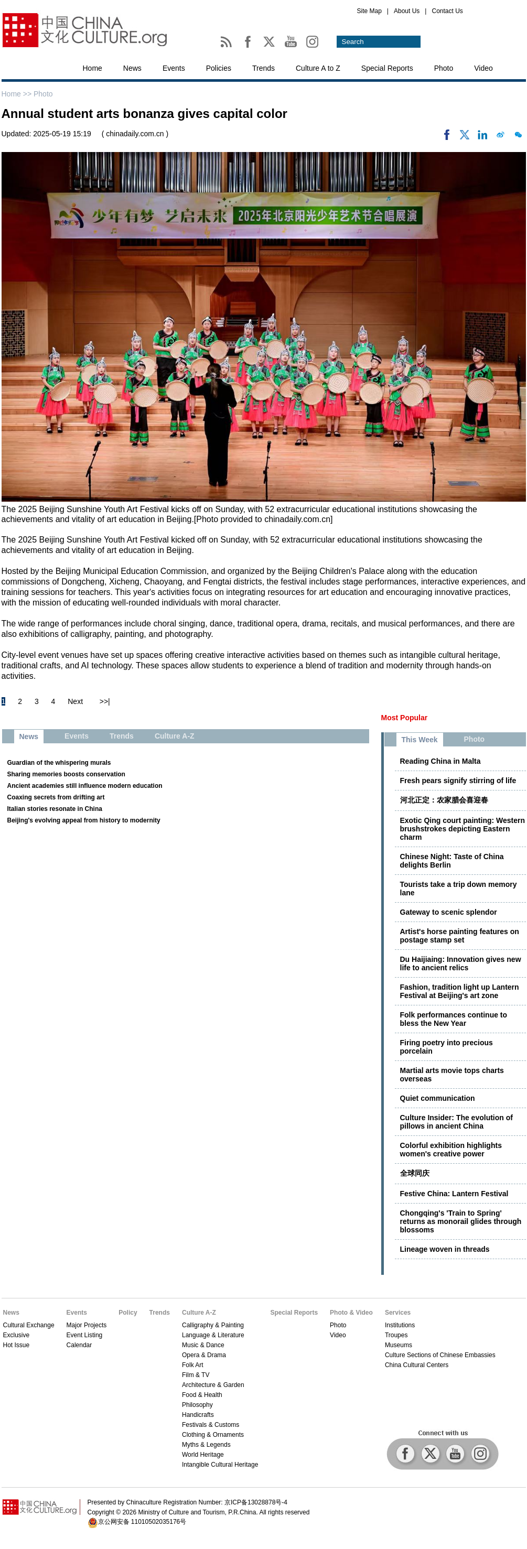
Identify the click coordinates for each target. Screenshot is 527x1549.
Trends (263, 68)
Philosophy (197, 1405)
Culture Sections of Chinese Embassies (440, 1355)
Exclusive (16, 1335)
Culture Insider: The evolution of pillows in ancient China (456, 1121)
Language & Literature (213, 1335)
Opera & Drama (204, 1355)
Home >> (18, 94)
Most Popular (404, 717)
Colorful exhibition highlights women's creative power (451, 1149)
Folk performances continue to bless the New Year (454, 1019)
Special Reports (387, 68)
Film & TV (195, 1375)
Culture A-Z (199, 1312)
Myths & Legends (206, 1444)
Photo (444, 68)
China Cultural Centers (416, 1365)
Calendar (79, 1345)
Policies (218, 68)
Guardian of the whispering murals (59, 762)
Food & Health (202, 1395)
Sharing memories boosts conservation (66, 774)
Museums (398, 1345)
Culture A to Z (318, 68)
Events (174, 68)
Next (75, 701)
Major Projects (87, 1325)
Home (92, 68)
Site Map (369, 11)
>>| (105, 701)
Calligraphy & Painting (213, 1325)
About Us (407, 11)
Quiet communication (437, 1098)
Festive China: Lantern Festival (454, 1193)
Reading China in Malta (440, 761)
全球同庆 (414, 1173)
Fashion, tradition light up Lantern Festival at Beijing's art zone (459, 991)
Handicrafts (198, 1414)
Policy (128, 1312)
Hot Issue (16, 1345)
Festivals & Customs (210, 1424)
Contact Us (447, 11)
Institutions (400, 1325)
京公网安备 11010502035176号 (142, 1521)
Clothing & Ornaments (213, 1434)
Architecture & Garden (213, 1385)
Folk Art (192, 1365)
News (132, 68)
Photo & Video (351, 1312)
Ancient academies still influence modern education (85, 785)
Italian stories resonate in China (54, 809)
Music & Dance (203, 1345)
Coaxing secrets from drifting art (56, 797)
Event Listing (85, 1335)
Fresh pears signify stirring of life (458, 780)
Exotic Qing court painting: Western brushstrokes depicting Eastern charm (462, 828)
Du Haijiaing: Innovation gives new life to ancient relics (460, 963)
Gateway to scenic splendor (448, 912)
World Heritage (203, 1454)
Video (483, 68)
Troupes (396, 1335)
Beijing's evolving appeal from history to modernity (83, 820)
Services (398, 1312)
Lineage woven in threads (445, 1249)
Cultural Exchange (29, 1325)
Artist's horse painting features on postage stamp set (459, 935)
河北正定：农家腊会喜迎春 (444, 800)
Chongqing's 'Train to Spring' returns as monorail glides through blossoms (461, 1221)
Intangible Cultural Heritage (220, 1464)
